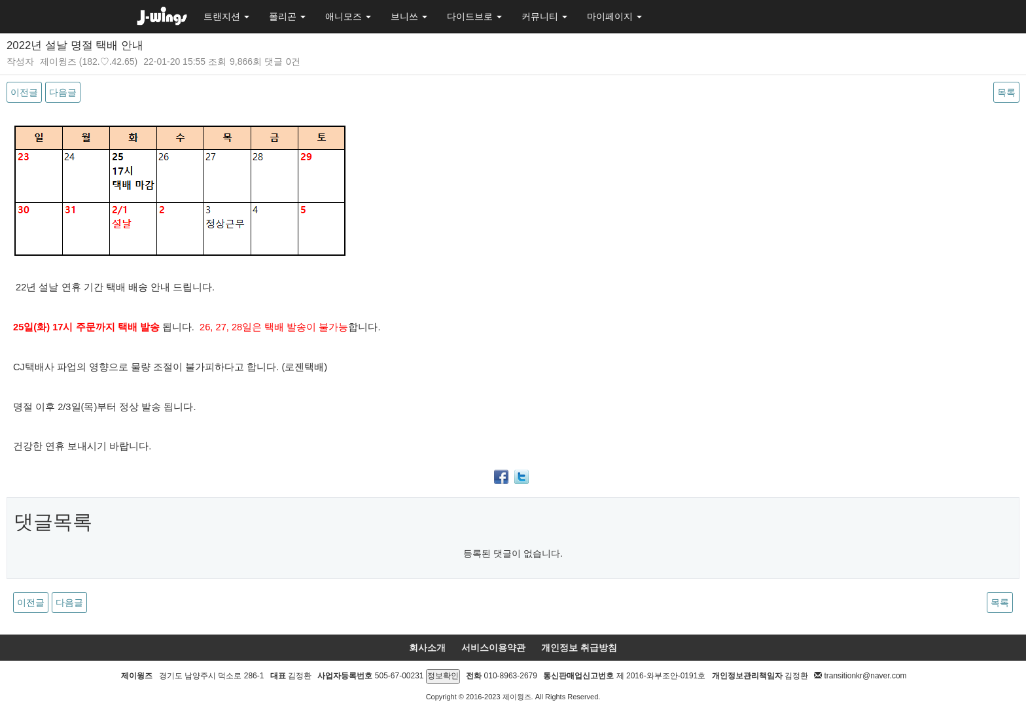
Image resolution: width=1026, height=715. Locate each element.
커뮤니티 (544, 16)
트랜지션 (226, 16)
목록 (1006, 92)
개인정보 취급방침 (579, 647)
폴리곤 (287, 16)
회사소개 (427, 647)
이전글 (24, 92)
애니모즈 (348, 16)
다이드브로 (474, 16)
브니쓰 (409, 16)
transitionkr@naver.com (865, 675)
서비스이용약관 (493, 647)
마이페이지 (614, 16)
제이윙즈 (58, 61)
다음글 (63, 92)
